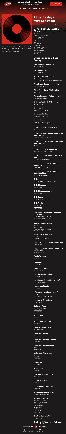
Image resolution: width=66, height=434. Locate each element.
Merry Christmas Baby (40, 220)
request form (16, 51)
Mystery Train (37, 407)
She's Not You (37, 349)
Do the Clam (37, 264)
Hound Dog (37, 145)
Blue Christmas (38, 187)
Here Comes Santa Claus (40, 282)
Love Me (36, 382)
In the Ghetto (37, 237)
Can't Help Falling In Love (41, 110)
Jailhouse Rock (38, 310)
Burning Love (37, 92)
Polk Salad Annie (38, 376)
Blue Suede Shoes (39, 205)
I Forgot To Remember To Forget (42, 137)
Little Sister (37, 388)
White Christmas (38, 72)
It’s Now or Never (38, 104)
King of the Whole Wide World (42, 44)
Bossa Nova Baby (38, 258)
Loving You (37, 364)
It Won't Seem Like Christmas (42, 218)
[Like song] (59, 25)
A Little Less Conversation (41, 78)
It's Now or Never (38, 302)
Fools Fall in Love (38, 329)
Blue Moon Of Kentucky (40, 400)
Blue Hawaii (37, 34)
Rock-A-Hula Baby (39, 49)
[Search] (47, 8)
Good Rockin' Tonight (39, 404)
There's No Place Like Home (41, 394)
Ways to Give (32, 8)
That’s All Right (38, 418)
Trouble (36, 317)
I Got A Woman (38, 207)
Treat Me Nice (37, 311)
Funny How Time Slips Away (41, 199)
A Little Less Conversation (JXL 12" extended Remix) (48, 80)
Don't (35, 130)
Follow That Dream (39, 37)
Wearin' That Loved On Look (41, 238)
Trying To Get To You (39, 412)
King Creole (37, 40)
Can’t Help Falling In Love (41, 35)
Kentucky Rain (38, 244)
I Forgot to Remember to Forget (42, 122)
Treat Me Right (38, 52)
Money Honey (38, 208)
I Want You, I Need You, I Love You (43, 151)
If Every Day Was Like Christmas (42, 229)
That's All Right (38, 410)
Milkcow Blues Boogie (40, 405)
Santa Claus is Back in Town (41, 116)
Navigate (22, 8)
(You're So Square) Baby (40, 308)
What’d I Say (37, 54)
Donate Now (56, 4)
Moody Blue (37, 370)
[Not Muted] (21, 427)
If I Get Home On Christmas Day (42, 216)
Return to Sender (38, 66)
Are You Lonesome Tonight (41, 98)
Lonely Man (37, 45)
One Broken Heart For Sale (41, 47)
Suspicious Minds (39, 252)
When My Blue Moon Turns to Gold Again (45, 181)
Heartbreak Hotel (38, 276)
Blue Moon (37, 323)
